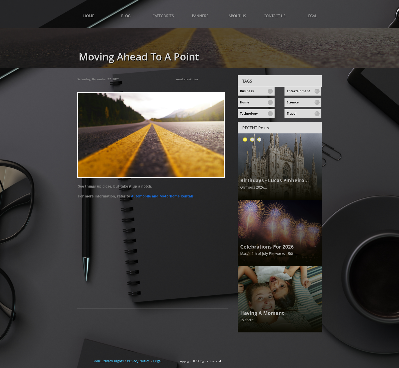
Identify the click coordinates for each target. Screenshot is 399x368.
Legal (157, 361)
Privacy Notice (138, 361)
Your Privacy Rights (108, 361)
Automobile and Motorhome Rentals (162, 196)
